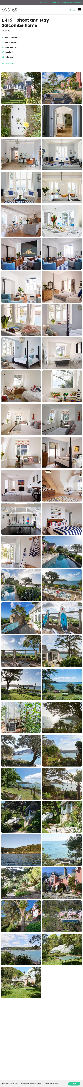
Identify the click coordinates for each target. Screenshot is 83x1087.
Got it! (74, 1084)
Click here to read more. (50, 1084)
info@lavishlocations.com (72, 2)
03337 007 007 (54, 2)
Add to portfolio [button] (9, 42)
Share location (9, 47)
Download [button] (7, 52)
